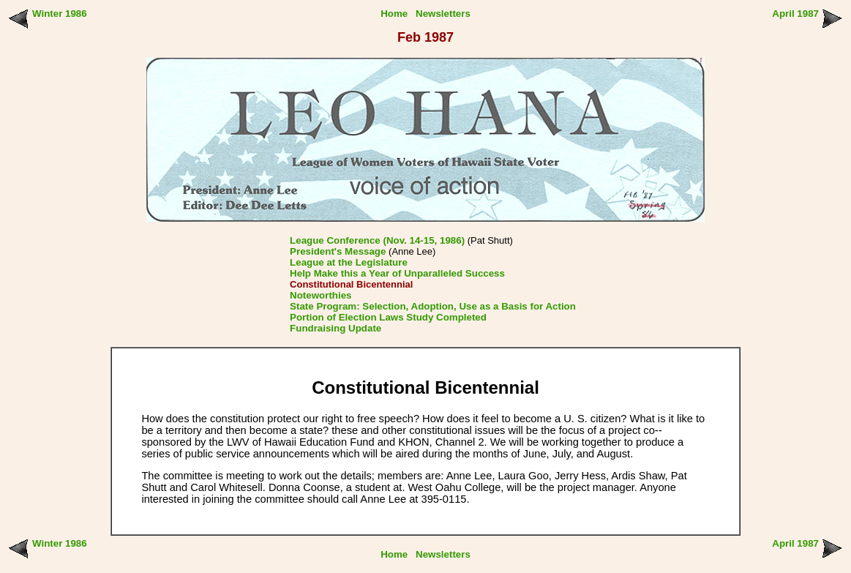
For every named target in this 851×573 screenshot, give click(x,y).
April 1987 (795, 13)
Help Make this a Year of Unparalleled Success (397, 273)
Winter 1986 (59, 13)
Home (394, 13)
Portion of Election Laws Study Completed (388, 317)
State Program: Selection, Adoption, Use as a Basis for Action (433, 306)
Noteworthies (320, 295)
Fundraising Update (335, 328)
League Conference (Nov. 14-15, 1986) (377, 240)
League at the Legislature (349, 262)
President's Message (338, 251)
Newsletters (443, 13)
